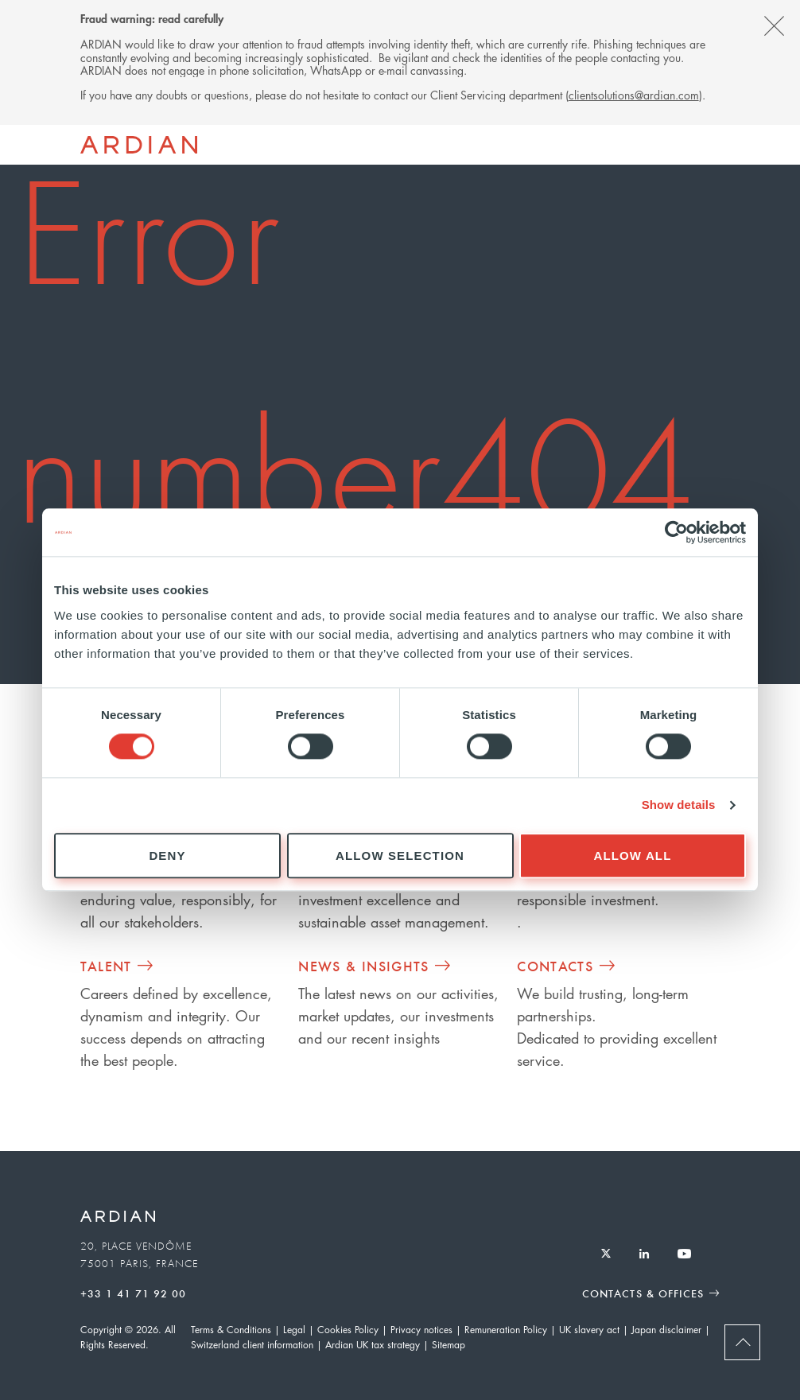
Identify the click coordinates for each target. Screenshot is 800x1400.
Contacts (555, 965)
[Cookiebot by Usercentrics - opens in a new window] (676, 532)
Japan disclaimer (666, 1329)
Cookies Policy (348, 1329)
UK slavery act (589, 1329)
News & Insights (363, 965)
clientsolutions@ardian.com (634, 95)
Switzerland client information (252, 1344)
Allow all (633, 855)
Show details (679, 805)
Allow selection (400, 855)
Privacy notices (421, 1329)
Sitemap (448, 1344)
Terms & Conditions (231, 1329)
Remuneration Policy (505, 1329)
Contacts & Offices (643, 1293)
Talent (106, 965)
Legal (294, 1329)
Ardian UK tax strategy (372, 1344)
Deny (167, 855)
